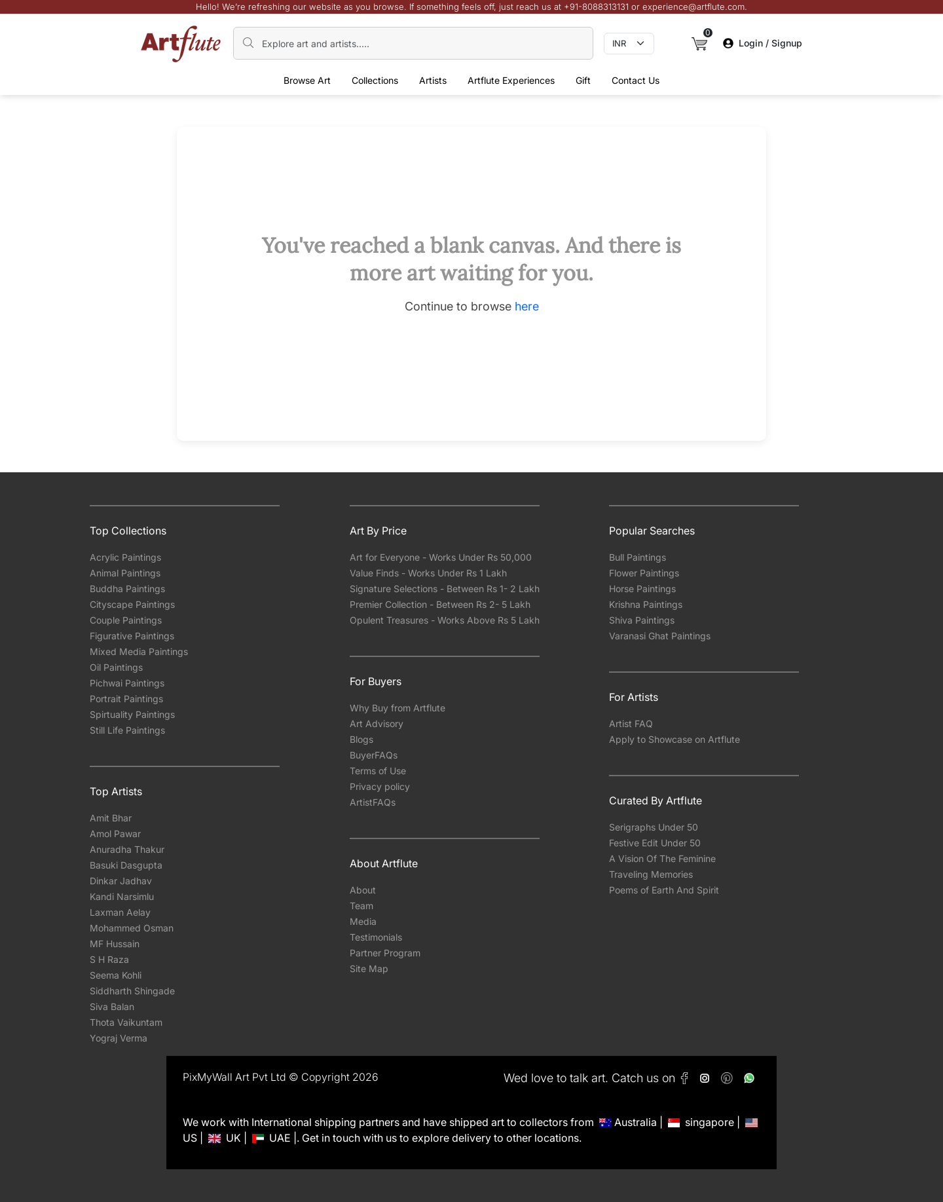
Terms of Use (378, 770)
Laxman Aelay (120, 912)
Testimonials (376, 937)
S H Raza (109, 959)
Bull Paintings (637, 557)
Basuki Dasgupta (126, 865)
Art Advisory (376, 723)
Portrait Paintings (126, 698)
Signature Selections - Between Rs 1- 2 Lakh (445, 588)
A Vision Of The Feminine (662, 858)
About (363, 889)
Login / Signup (762, 42)
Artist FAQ (631, 723)
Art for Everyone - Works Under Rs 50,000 (441, 557)
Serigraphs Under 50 (653, 827)
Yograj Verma (118, 1037)
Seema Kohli (115, 975)
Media (363, 921)
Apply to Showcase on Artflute (674, 739)
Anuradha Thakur (127, 849)
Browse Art (307, 80)
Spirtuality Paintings (132, 714)
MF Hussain (114, 943)
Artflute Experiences (511, 80)
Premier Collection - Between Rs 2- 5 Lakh (440, 604)
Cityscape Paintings (132, 604)
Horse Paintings (642, 588)
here (527, 306)
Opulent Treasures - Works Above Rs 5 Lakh (445, 620)
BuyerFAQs (374, 755)
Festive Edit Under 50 (655, 842)
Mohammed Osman (132, 927)
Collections (375, 80)
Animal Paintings (125, 572)
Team (361, 905)
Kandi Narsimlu (122, 896)
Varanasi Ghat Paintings (660, 635)
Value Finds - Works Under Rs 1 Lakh (428, 572)
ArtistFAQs (373, 802)
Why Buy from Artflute (397, 707)
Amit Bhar (111, 817)
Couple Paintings (126, 620)
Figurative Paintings (132, 635)
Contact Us (635, 80)
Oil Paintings (116, 667)
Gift (583, 80)
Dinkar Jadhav (121, 880)
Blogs (361, 739)
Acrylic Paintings (125, 557)
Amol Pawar (115, 833)
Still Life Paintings (127, 730)
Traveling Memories (651, 874)
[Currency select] (629, 44)
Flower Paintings (644, 572)
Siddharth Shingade (132, 990)
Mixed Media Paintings (139, 651)
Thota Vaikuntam (126, 1022)
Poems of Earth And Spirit (664, 889)
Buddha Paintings (127, 588)
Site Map (369, 968)
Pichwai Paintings (127, 682)
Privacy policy (380, 786)
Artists (433, 80)
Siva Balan (112, 1006)
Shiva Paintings (642, 620)
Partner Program (385, 952)
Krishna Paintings (645, 604)
